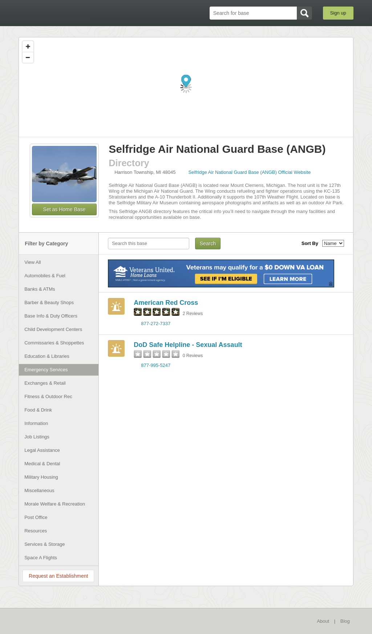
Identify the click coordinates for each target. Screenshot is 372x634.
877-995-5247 (155, 365)
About (323, 621)
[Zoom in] (28, 46)
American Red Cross (166, 302)
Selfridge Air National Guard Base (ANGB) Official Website (249, 172)
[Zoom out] (28, 57)
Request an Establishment (58, 576)
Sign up (338, 13)
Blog (345, 621)
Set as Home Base (64, 209)
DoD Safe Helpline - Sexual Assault (188, 344)
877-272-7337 (155, 323)
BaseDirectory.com (72, 13)
